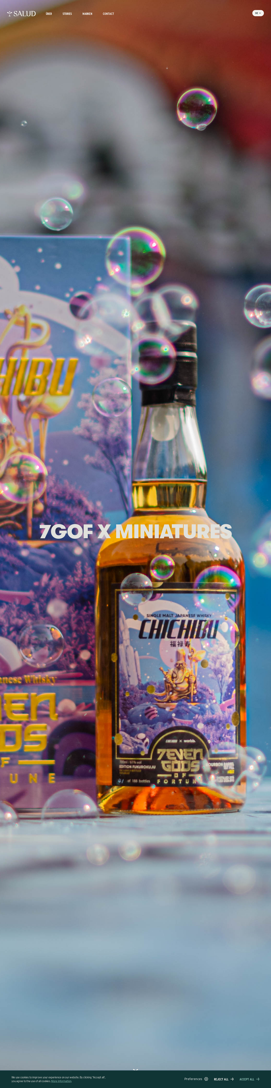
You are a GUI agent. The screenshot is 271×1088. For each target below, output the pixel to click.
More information (61, 1081)
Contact (108, 14)
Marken (87, 14)
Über (49, 14)
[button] (196, 1079)
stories (67, 14)
